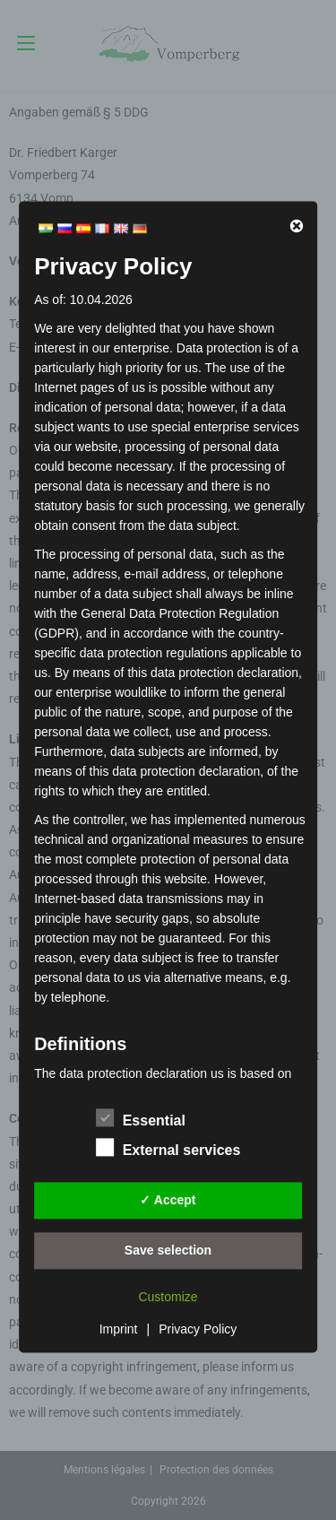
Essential (140, 1117)
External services (168, 1147)
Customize (167, 1297)
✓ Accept (167, 1200)
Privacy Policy (198, 1329)
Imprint (118, 1329)
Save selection (168, 1250)
